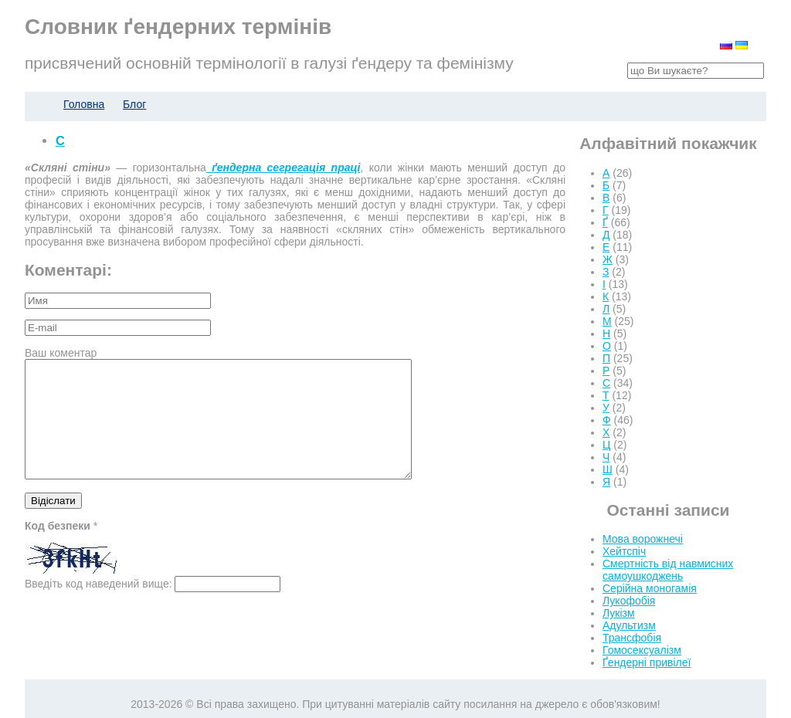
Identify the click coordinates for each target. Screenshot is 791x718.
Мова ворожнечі (643, 539)
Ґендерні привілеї (647, 662)
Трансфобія (632, 638)
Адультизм (629, 625)
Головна (83, 104)
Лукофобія (629, 600)
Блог (134, 104)
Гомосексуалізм (642, 650)
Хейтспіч (624, 551)
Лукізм (619, 613)
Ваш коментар (61, 353)
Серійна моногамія (650, 588)
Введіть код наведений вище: (98, 607)
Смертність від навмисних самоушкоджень (668, 569)
